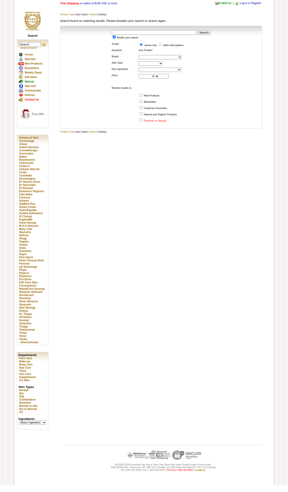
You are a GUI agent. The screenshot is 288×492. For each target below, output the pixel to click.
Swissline (25, 323)
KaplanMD (25, 219)
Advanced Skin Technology (28, 139)
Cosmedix (25, 175)
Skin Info (30, 86)
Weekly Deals (33, 72)
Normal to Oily (28, 405)
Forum (29, 54)
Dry (21, 393)
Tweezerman (27, 329)
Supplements (27, 377)
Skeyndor (25, 304)
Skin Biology (27, 307)
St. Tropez (25, 314)
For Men (24, 380)
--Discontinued (28, 342)
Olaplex (24, 241)
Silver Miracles (28, 301)
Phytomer (25, 276)
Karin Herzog (27, 222)
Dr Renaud (26, 188)
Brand (93, 14)
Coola (23, 172)
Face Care (25, 358)
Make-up (24, 361)
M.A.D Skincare (29, 225)
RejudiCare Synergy (32, 288)
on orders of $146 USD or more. (89, 3)
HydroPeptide (28, 210)
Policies (30, 95)
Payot (23, 254)
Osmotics (25, 251)
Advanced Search (28, 48)
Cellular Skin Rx (29, 169)
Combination (27, 399)
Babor (23, 156)
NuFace (24, 235)
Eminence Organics (31, 191)
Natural (29, 81)
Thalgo (23, 326)
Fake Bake (25, 194)
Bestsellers (32, 68)
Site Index (176, 464)
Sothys (23, 310)
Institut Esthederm (31, 213)
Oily (21, 396)
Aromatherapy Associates (28, 152)
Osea (22, 247)
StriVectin (25, 317)
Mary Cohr (25, 229)
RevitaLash (26, 295)
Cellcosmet (26, 163)
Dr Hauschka (27, 185)
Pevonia (24, 263)
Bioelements (27, 159)
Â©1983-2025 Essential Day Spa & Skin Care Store (142, 464)
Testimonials (33, 90)
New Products (34, 63)
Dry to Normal (28, 409)
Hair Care (25, 367)
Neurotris (25, 232)
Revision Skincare (30, 292)
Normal (23, 390)
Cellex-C (24, 166)
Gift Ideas (31, 77)
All (20, 412)
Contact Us (32, 99)
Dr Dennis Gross (29, 181)
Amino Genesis (29, 147)
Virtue (23, 332)
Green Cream (27, 207)
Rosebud (25, 298)
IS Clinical (25, 216)
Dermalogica (27, 178)
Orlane (23, 244)
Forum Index (204, 464)
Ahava (23, 144)
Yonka (23, 339)
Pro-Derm (25, 279)
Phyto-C (24, 273)
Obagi (23, 238)
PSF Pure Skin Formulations (28, 284)
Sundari (24, 320)
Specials (30, 59)
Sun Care (25, 374)
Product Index (189, 464)
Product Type (67, 14)
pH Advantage (28, 266)
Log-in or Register (250, 3)
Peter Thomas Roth (31, 260)
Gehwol (24, 200)
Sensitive (25, 402)
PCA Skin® (26, 257)
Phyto (23, 270)
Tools (22, 370)
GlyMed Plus (27, 203)
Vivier (22, 336)
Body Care (26, 364)
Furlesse (24, 197)
